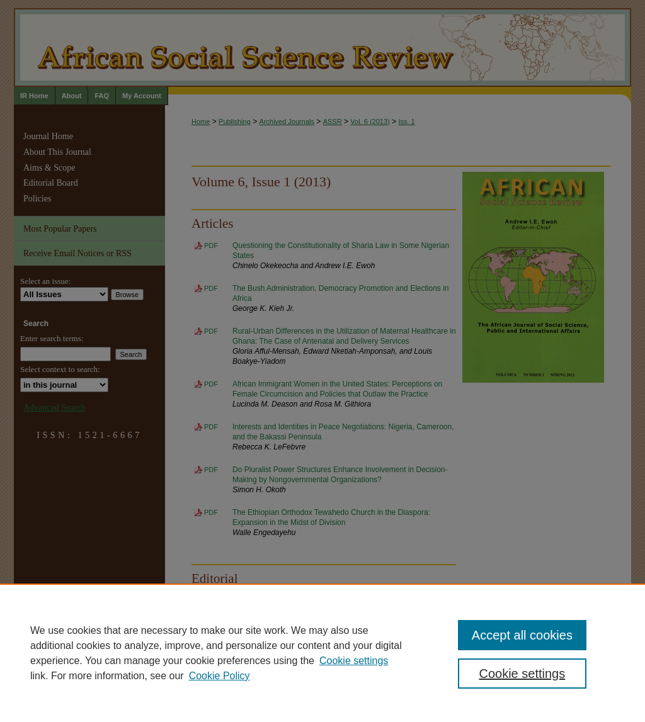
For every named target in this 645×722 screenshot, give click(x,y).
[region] (322, 653)
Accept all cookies (522, 635)
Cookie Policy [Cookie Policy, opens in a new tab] (219, 675)
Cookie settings (353, 660)
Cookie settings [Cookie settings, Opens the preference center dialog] (522, 673)
